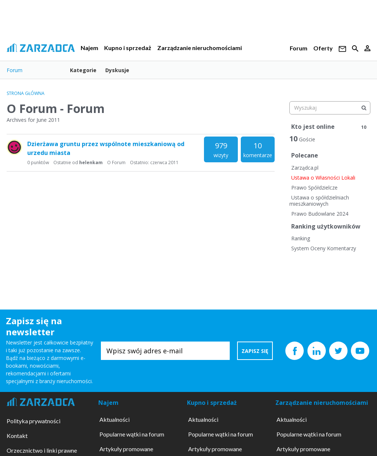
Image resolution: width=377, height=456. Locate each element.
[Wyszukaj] (363, 107)
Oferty (323, 48)
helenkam (91, 162)
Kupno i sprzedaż (127, 47)
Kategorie (83, 70)
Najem (89, 47)
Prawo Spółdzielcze (314, 187)
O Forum (116, 162)
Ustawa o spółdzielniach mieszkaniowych (319, 201)
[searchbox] (329, 107)
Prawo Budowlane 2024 (319, 213)
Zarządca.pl (304, 167)
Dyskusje (117, 70)
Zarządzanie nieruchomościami (199, 47)
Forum (298, 48)
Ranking (300, 238)
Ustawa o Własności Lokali (323, 177)
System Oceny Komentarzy (323, 248)
